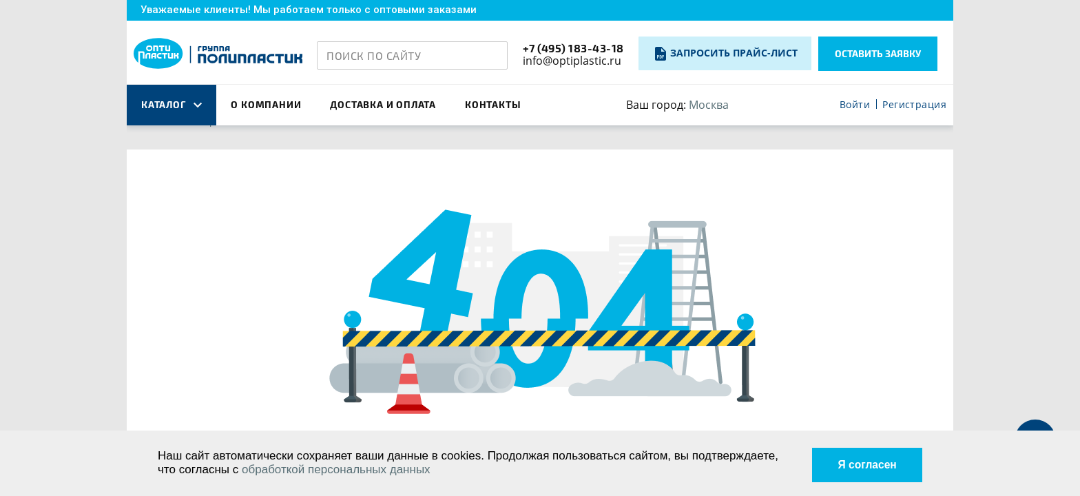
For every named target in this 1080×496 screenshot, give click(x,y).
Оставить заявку (878, 53)
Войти (855, 105)
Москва (709, 104)
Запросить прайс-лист (734, 52)
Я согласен (863, 462)
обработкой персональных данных (336, 469)
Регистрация (914, 105)
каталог (171, 104)
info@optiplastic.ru (572, 60)
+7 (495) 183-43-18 (573, 47)
